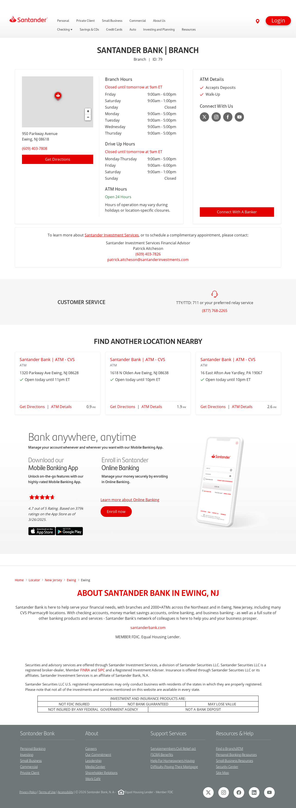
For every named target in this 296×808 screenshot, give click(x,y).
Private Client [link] (85, 21)
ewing (71, 580)
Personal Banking (33, 748)
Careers (91, 748)
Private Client (29, 772)
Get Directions (32, 406)
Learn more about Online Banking (130, 499)
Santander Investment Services (112, 235)
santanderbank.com (148, 627)
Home (19, 580)
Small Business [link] (112, 21)
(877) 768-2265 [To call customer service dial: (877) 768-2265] (214, 310)
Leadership (93, 760)
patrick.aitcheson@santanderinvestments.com (148, 259)
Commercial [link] (138, 21)
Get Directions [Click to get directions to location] (57, 159)
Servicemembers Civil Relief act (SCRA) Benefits (173, 751)
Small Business (31, 760)
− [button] (88, 117)
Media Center (95, 766)
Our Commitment (98, 754)
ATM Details (61, 406)
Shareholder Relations (101, 772)
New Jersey (53, 580)
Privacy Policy (28, 792)
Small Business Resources (234, 760)
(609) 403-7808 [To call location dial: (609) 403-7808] (34, 148)
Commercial (29, 766)
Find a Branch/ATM (229, 748)
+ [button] (88, 111)
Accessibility (65, 792)
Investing (26, 754)
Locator (34, 580)
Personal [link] (63, 21)
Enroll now (116, 511)
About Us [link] (159, 21)
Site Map (222, 772)
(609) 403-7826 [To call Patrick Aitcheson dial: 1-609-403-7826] (148, 254)
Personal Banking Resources (236, 754)
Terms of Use (47, 792)
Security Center (227, 766)
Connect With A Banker (237, 211)
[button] (278, 20)
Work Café (93, 778)
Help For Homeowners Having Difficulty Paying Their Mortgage (174, 763)
